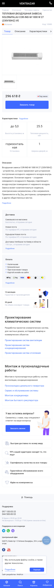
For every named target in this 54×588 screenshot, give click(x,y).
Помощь (27, 497)
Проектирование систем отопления (23, 353)
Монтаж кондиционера (16, 395)
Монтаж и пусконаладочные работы (27, 368)
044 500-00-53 (9, 514)
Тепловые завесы (31, 10)
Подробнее (10, 248)
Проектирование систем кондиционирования (17, 346)
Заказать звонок (17, 428)
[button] (51, 31)
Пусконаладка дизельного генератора (24, 385)
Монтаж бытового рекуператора (21, 400)
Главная (5, 10)
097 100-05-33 (9, 511)
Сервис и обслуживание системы (21, 390)
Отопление (16, 10)
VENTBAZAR (27, 3)
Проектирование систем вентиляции (23, 340)
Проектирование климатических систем (23, 319)
